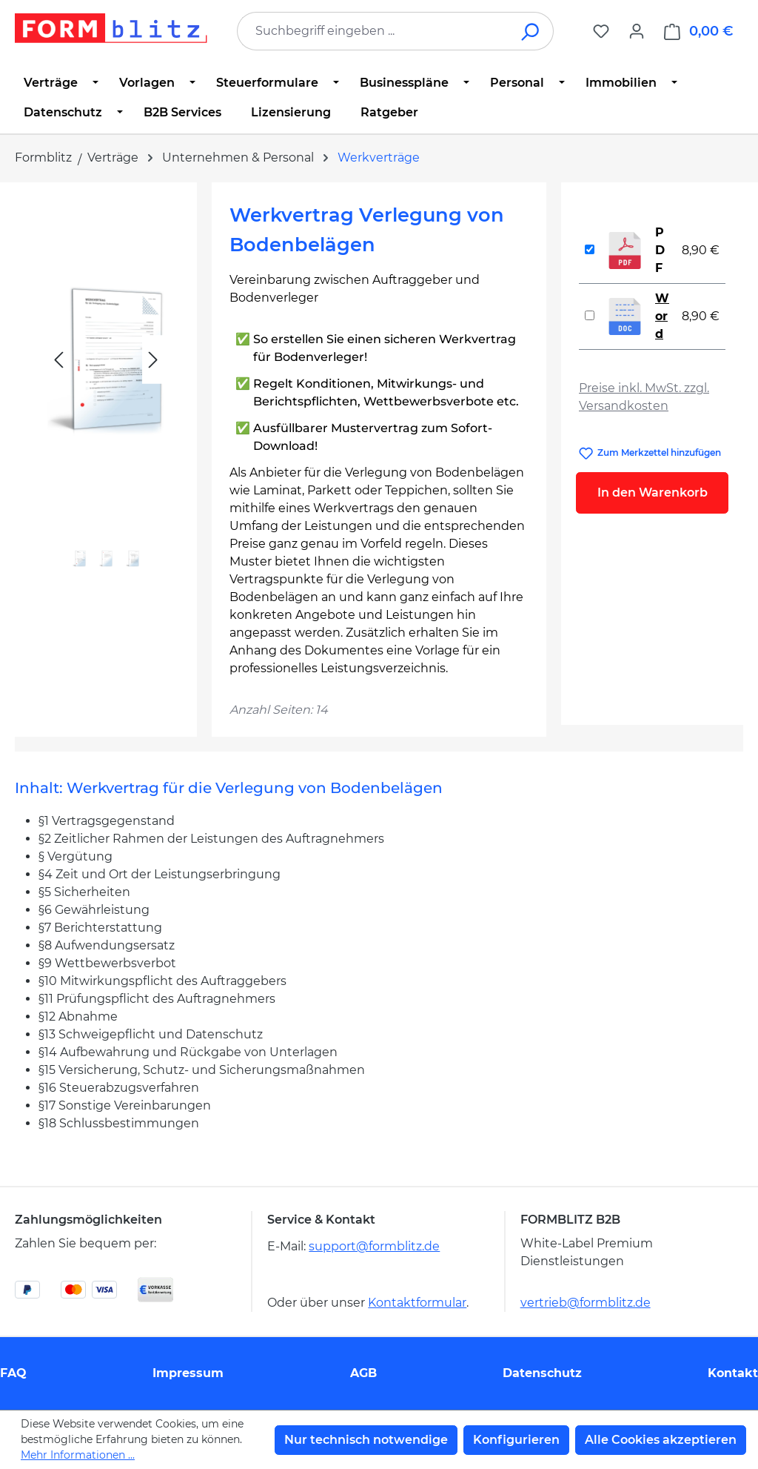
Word (662, 316)
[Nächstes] (153, 360)
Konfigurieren (516, 1440)
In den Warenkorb (652, 492)
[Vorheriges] (58, 360)
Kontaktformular (417, 1303)
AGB (363, 1373)
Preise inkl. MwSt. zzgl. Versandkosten (644, 397)
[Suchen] (531, 31)
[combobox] (373, 31)
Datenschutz (542, 1373)
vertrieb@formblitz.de (585, 1303)
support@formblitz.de (374, 1246)
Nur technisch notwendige (366, 1440)
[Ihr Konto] (636, 31)
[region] (106, 393)
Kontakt (733, 1373)
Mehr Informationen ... (78, 1455)
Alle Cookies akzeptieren (661, 1440)
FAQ (13, 1373)
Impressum (188, 1373)
